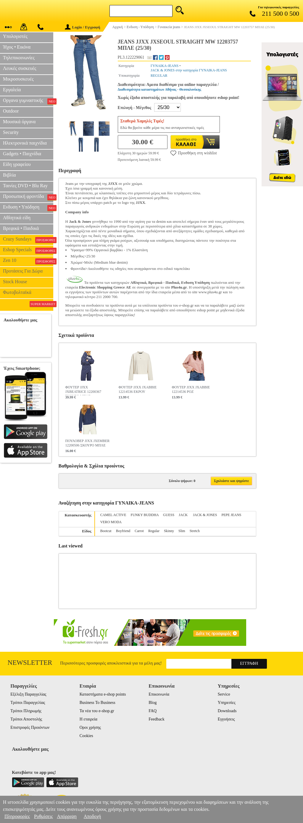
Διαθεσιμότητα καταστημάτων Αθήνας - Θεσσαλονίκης (159, 89)
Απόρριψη (66, 816)
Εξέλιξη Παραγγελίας (28, 694)
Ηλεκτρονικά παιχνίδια (25, 142)
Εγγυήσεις (226, 719)
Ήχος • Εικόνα (16, 46)
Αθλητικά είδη (16, 217)
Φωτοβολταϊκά (17, 292)
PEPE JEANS (231, 515)
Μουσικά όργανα (19, 121)
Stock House (15, 281)
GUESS (168, 515)
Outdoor (11, 110)
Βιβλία (9, 174)
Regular (153, 531)
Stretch (195, 531)
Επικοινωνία (159, 694)
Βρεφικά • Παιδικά (21, 228)
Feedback (157, 719)
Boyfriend (123, 531)
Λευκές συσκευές (19, 68)
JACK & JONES (205, 515)
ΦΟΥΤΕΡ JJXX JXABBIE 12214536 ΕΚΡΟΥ (138, 389)
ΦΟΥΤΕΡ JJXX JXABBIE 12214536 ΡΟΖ (191, 389)
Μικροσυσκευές (18, 78)
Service (224, 694)
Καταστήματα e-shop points (103, 694)
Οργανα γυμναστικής (28, 101)
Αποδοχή (92, 816)
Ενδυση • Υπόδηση (28, 207)
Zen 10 (28, 261)
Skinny (169, 531)
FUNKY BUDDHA (145, 515)
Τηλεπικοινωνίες (19, 57)
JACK (183, 515)
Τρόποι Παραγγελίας (27, 702)
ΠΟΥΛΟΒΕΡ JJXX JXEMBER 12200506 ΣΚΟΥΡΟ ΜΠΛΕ (87, 443)
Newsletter (30, 662)
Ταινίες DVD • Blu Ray (25, 185)
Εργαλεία (12, 89)
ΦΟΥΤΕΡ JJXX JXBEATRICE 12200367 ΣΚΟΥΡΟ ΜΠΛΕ (83, 390)
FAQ (153, 711)
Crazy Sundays (28, 239)
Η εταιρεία (88, 719)
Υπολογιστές (15, 36)
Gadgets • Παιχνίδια (22, 153)
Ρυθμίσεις (43, 816)
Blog (153, 702)
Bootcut (106, 531)
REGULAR (159, 75)
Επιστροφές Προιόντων (29, 727)
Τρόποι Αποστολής (26, 719)
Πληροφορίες (17, 816)
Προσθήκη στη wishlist (193, 153)
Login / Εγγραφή (82, 27)
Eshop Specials (28, 250)
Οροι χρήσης (90, 727)
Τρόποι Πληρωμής (25, 711)
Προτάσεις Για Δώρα (23, 270)
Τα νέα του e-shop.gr (97, 711)
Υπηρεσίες (227, 702)
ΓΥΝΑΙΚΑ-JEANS (164, 66)
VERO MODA (111, 522)
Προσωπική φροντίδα (28, 197)
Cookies (86, 736)
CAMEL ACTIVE (113, 515)
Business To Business (97, 702)
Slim (181, 531)
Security (11, 132)
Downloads (227, 711)
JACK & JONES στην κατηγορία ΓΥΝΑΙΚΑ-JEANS (189, 70)
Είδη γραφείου (17, 164)
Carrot (139, 531)
